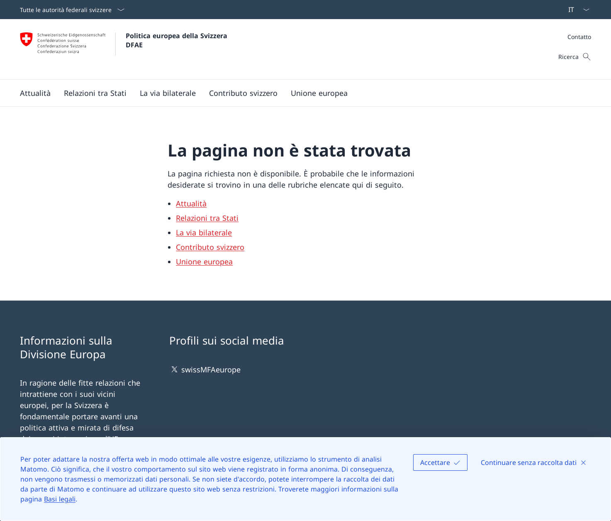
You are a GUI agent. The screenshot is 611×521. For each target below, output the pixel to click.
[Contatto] (579, 36)
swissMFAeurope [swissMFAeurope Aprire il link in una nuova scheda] (205, 369)
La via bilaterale (204, 232)
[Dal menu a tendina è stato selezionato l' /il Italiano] (576, 9)
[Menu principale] (298, 93)
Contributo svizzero (210, 247)
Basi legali (59, 499)
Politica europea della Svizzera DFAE (177, 40)
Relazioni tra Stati (207, 218)
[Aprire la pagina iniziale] (124, 49)
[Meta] (579, 36)
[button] (35, 93)
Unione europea (204, 262)
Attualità (191, 203)
